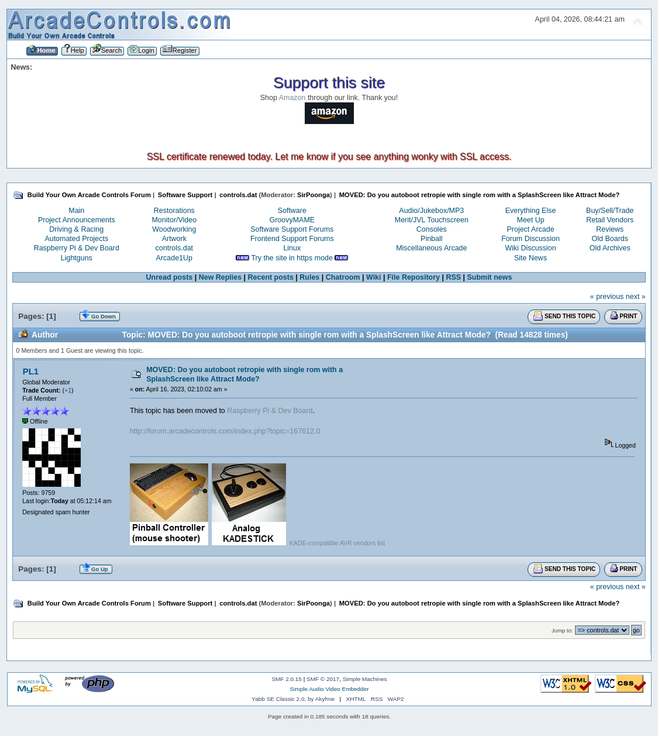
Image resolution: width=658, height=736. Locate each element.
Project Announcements (76, 220)
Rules (309, 277)
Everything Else (530, 211)
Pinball (431, 239)
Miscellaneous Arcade (431, 248)
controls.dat (174, 248)
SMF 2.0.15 (286, 679)
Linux (292, 248)
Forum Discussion (530, 239)
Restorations (174, 211)
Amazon (292, 98)
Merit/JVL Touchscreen (431, 220)
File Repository (413, 277)
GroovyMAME (292, 220)
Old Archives (610, 248)
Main (76, 211)
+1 (67, 390)
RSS (453, 277)
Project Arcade (530, 229)
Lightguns (76, 258)
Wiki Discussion (530, 248)
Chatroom (343, 277)
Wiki (373, 277)
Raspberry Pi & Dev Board (76, 248)
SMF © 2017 (322, 679)
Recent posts (271, 277)
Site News (530, 258)
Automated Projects (76, 239)
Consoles (431, 229)
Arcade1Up (174, 258)
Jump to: (562, 630)
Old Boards (610, 239)
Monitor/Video (174, 220)
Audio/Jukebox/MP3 (431, 211)
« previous (607, 297)
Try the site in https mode (292, 258)
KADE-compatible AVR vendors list (337, 542)
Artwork (174, 239)
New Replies (220, 277)
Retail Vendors (609, 220)
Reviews (609, 229)
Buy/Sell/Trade (609, 211)
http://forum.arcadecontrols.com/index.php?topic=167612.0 (225, 431)
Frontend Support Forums (292, 239)
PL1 (31, 371)
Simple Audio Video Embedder (329, 689)
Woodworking (174, 229)
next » (636, 297)
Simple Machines (365, 679)
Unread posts (169, 277)
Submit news (489, 277)
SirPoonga (313, 194)
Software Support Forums (291, 229)
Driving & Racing (76, 229)
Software (292, 211)
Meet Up (531, 220)
